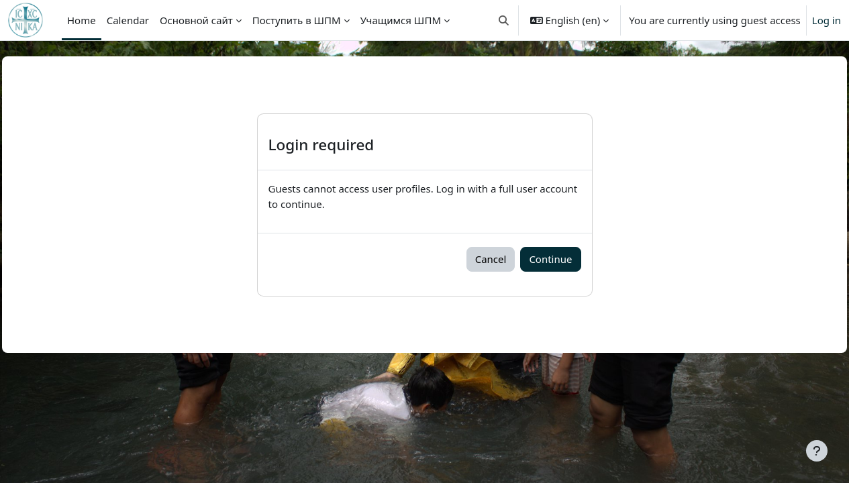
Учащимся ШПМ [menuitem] (400, 20)
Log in (826, 20)
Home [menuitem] (81, 20)
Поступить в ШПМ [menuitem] (296, 20)
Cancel (491, 259)
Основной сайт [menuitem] (196, 20)
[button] (503, 20)
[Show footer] (817, 451)
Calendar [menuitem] (128, 20)
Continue (550, 259)
